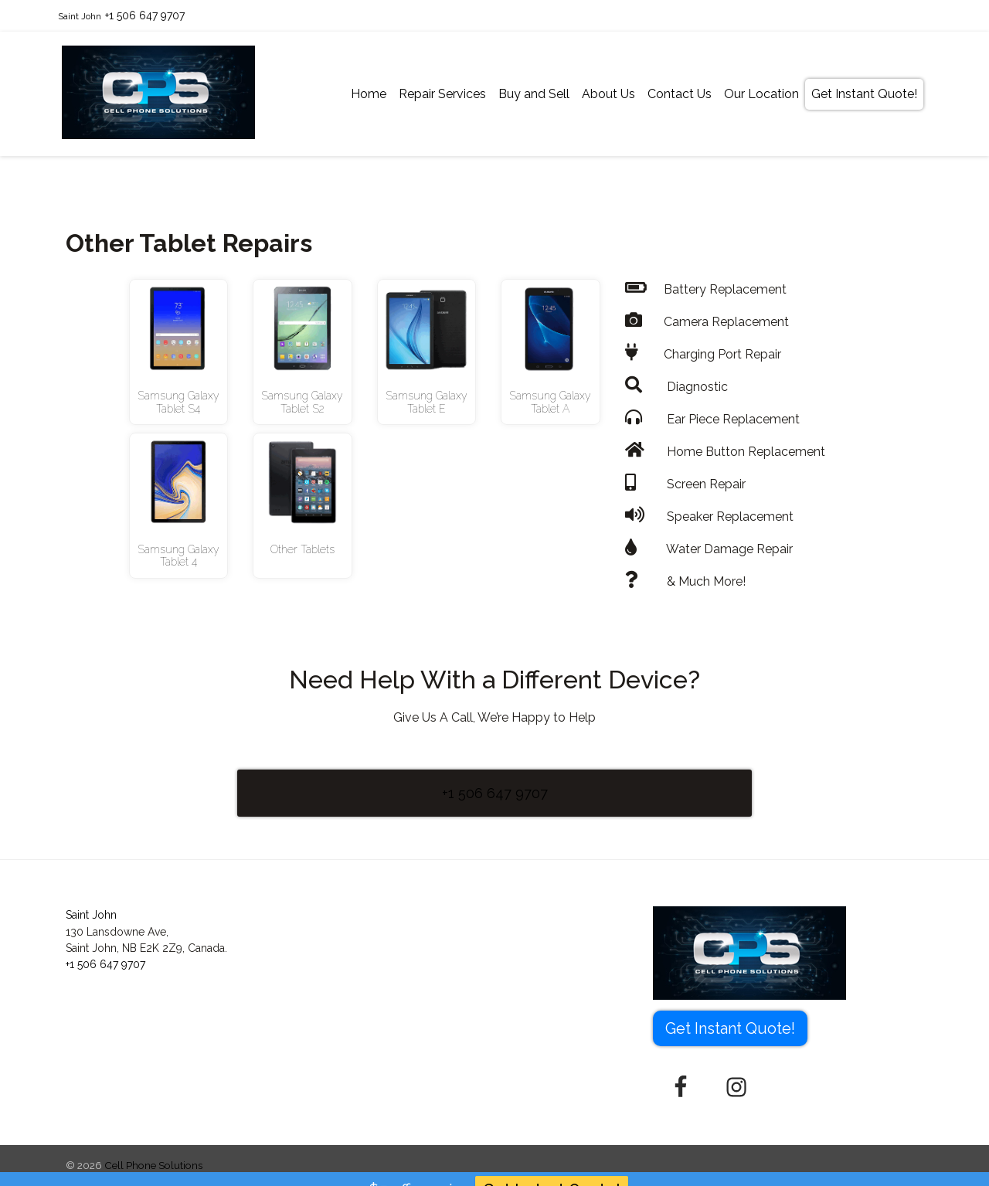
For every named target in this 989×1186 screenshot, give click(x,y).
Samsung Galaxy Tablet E (426, 402)
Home (368, 94)
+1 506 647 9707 (145, 15)
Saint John (79, 16)
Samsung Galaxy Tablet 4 (178, 556)
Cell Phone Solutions (153, 1165)
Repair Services (442, 94)
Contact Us (679, 94)
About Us (608, 94)
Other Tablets (302, 549)
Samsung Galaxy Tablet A (550, 402)
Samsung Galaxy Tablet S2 (302, 402)
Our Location (761, 94)
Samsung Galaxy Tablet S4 (178, 402)
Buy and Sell (533, 94)
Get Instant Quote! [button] (730, 1028)
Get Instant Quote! (864, 94)
